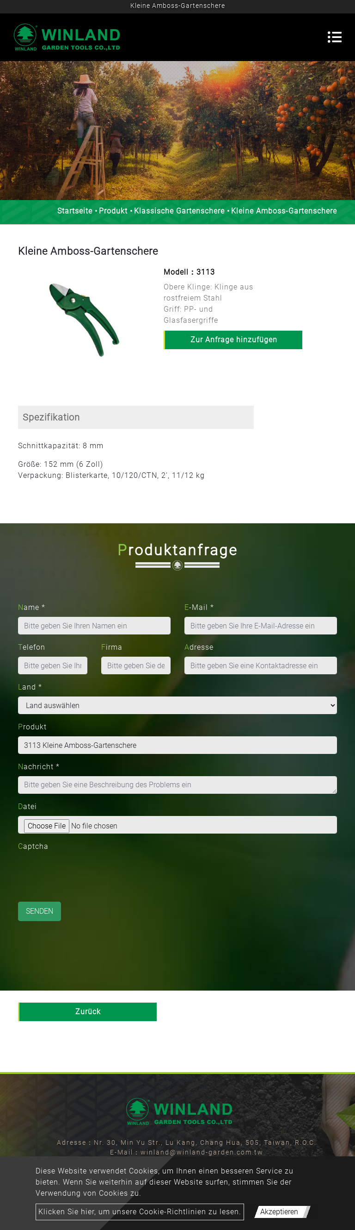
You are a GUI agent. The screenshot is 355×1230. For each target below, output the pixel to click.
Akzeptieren (279, 1211)
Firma (111, 647)
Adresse (199, 647)
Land (30, 687)
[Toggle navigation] (335, 37)
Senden (39, 911)
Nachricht (39, 766)
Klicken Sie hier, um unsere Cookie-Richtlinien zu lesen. (139, 1211)
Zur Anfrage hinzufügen (233, 339)
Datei (27, 806)
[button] (22, 325)
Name (31, 607)
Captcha (33, 846)
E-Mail (199, 607)
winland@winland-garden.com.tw (202, 1152)
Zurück (88, 1011)
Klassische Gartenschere (179, 211)
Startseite (74, 211)
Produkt (113, 211)
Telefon (31, 647)
